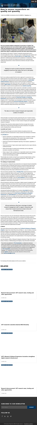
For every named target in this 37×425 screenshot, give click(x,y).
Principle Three (20, 171)
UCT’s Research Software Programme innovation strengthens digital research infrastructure (18, 357)
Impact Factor (27, 56)
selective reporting (27, 85)
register (6, 251)
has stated (25, 190)
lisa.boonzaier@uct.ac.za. (9, 253)
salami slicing (7, 84)
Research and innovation (6, 269)
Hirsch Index (18, 56)
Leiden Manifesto (12, 194)
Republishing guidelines (28, 423)
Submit (31, 407)
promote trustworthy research (20, 101)
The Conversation (18, 243)
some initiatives (21, 177)
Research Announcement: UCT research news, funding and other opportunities (17, 293)
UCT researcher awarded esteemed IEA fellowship (15, 324)
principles (4, 134)
